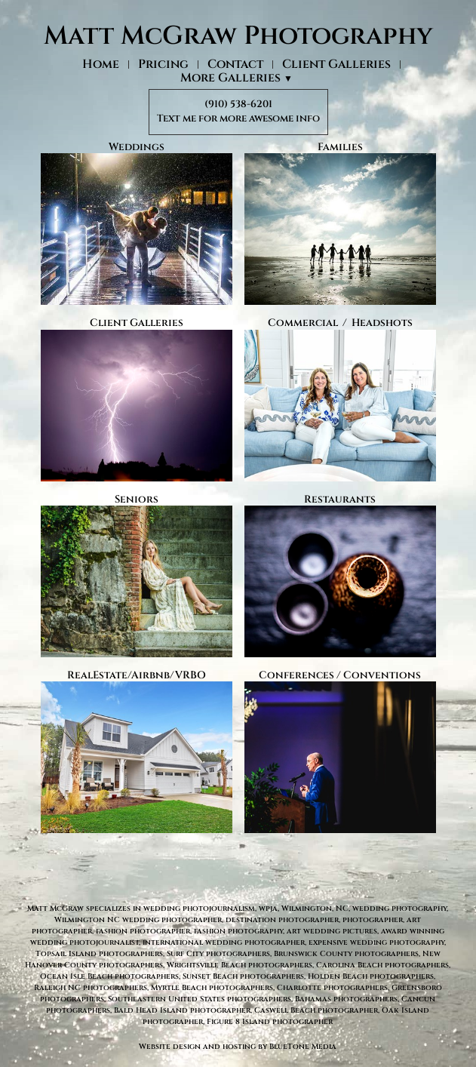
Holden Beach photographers (371, 976)
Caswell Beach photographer (316, 1010)
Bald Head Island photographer (182, 1010)
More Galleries (236, 78)
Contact (235, 64)
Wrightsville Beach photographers (239, 965)
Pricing (163, 64)
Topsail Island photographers (99, 954)
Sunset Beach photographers (243, 976)
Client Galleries (336, 64)
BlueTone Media (302, 1046)
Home (100, 64)
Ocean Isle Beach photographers (109, 976)
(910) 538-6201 (238, 104)
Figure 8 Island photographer (270, 1021)
